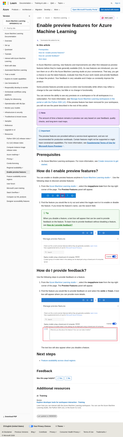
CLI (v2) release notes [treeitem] (15, 143)
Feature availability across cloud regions (58, 361)
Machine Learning (60, 18)
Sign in (117, 3)
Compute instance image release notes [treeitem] (16, 148)
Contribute (43, 432)
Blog (32, 432)
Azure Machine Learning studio (96, 178)
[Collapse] (29, 16)
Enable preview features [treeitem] (16, 172)
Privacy (52, 432)
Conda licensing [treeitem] (13, 163)
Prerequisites (44, 50)
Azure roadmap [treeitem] (12, 155)
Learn (39, 18)
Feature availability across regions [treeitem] (16, 177)
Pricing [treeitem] (9, 159)
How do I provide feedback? (49, 56)
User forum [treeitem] (11, 184)
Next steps (43, 59)
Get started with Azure (110, 10)
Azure (47, 18)
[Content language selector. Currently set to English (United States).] (13, 426)
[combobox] (16, 22)
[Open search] (111, 3)
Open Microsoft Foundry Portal (84, 10)
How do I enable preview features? (52, 53)
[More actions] (117, 18)
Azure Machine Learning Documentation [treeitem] (14, 35)
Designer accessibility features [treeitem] (18, 201)
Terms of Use (88, 432)
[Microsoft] (4, 3)
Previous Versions (21, 432)
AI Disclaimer (7, 432)
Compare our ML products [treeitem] (16, 197)
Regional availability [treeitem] (14, 168)
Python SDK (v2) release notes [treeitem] (18, 139)
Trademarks (100, 432)
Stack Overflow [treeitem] (12, 192)
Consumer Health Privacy (69, 432)
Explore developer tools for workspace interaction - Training (61, 402)
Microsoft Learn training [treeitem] (15, 188)
